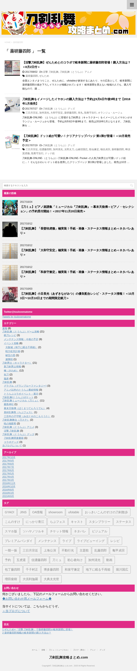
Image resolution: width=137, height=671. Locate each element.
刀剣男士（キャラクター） (17, 363)
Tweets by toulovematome (16, 316)
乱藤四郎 (100, 550)
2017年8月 (8, 464)
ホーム (34, 650)
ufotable (73, 512)
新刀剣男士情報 (12, 366)
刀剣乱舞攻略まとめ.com (68, 657)
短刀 (6, 374)
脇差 (6, 378)
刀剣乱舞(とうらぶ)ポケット (18, 397)
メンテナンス (47, 541)
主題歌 (84, 550)
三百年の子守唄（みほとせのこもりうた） (27, 416)
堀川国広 (122, 569)
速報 (4, 328)
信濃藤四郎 (45, 149)
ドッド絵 (50, 153)
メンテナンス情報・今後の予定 (21, 339)
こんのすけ (12, 521)
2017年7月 (8, 467)
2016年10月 (8, 486)
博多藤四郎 (51, 569)
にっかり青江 (35, 521)
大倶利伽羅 (30, 579)
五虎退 (21, 560)
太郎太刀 (69, 149)
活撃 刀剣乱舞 (50, 72)
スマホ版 (11, 531)
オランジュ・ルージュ (110, 112)
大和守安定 (56, 112)
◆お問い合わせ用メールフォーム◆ (27, 598)
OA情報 (37, 512)
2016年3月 (8, 493)
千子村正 (32, 569)
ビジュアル (99, 531)
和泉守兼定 (72, 569)
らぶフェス (57, 521)
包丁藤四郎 (12, 569)
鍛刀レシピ (10, 335)
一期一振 (11, 550)
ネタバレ (80, 531)
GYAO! (9, 512)
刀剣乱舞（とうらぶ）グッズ (59, 108)
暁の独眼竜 (10, 423)
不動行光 (68, 550)
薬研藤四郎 (32, 76)
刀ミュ (57, 560)
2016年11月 (8, 483)
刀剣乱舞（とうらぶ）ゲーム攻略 (20, 331)
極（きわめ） (11, 370)
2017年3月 (8, 480)
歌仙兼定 (94, 149)
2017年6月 (8, 470)
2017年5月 (8, 473)
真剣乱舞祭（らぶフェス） (18, 412)
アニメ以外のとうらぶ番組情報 (21, 389)
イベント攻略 (11, 343)
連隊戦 (9, 359)
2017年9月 (8, 460)
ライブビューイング (91, 541)
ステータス (123, 521)
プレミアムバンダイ (18, 541)
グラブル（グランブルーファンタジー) (25, 385)
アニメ (93, 650)
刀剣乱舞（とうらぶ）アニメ (76, 72)
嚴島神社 (9, 404)
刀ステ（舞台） (79, 650)
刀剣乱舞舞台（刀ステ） (15, 420)
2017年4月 (8, 477)
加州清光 (44, 112)
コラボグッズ (11, 442)
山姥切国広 (81, 149)
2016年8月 (8, 489)
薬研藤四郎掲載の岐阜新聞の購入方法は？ (26, 632)
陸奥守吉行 (90, 112)
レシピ (115, 541)
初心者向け (75, 560)
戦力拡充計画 (12, 351)
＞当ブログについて (16, 611)
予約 (8, 560)
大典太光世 (51, 579)
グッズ (102, 650)
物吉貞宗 (105, 149)
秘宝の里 (10, 355)
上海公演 (50, 550)
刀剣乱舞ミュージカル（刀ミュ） (20, 400)
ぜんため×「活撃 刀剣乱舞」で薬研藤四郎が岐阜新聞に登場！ (37, 629)
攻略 (43, 650)
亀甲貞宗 (118, 550)
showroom (55, 512)
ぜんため (44, 76)
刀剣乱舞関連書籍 (14, 438)
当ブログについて (12, 445)
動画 (109, 560)
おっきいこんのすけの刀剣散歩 (106, 512)
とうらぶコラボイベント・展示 (21, 393)
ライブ (66, 541)
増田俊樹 (11, 579)
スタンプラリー (99, 521)
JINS (23, 512)
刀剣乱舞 (7, 382)
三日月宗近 (32, 112)
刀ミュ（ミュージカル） (59, 650)
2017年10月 (8, 457)
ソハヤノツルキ (33, 531)
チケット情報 (59, 531)
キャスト (77, 521)
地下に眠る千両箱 (98, 569)
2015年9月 (8, 496)
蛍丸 (80, 112)
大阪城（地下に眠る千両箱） (21, 347)
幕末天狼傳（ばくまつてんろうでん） (25, 408)
